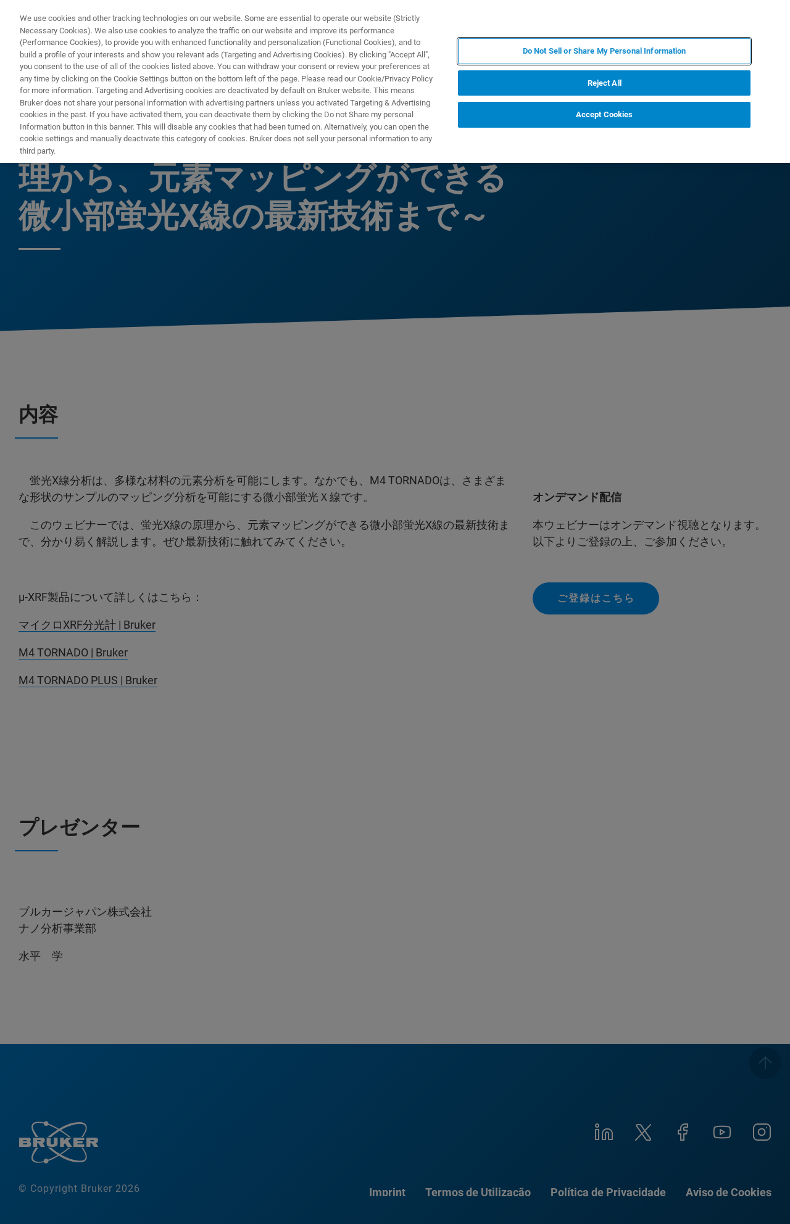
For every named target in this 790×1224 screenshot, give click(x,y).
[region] (395, 81)
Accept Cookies (604, 114)
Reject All (605, 83)
